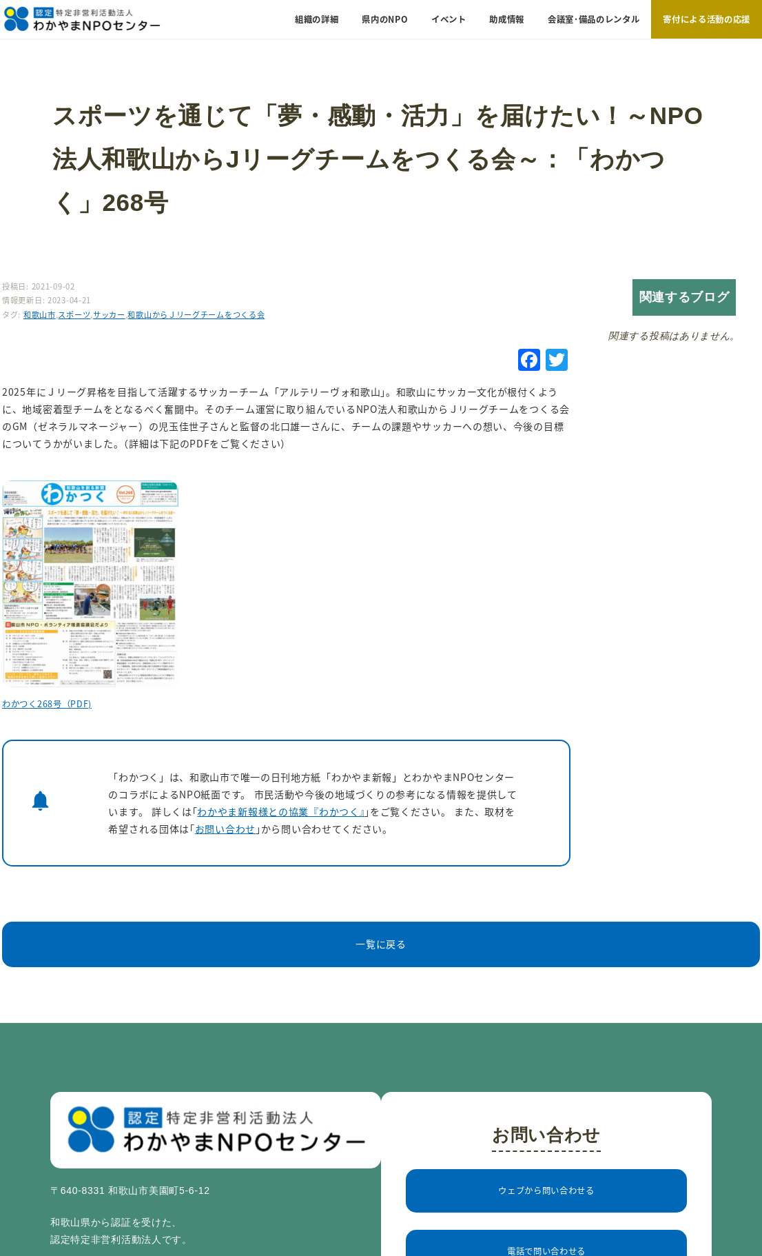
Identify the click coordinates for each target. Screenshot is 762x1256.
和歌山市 (39, 314)
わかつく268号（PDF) (47, 704)
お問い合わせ (225, 828)
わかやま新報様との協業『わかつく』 (280, 811)
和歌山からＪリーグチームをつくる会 (196, 314)
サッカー (109, 314)
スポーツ (74, 314)
